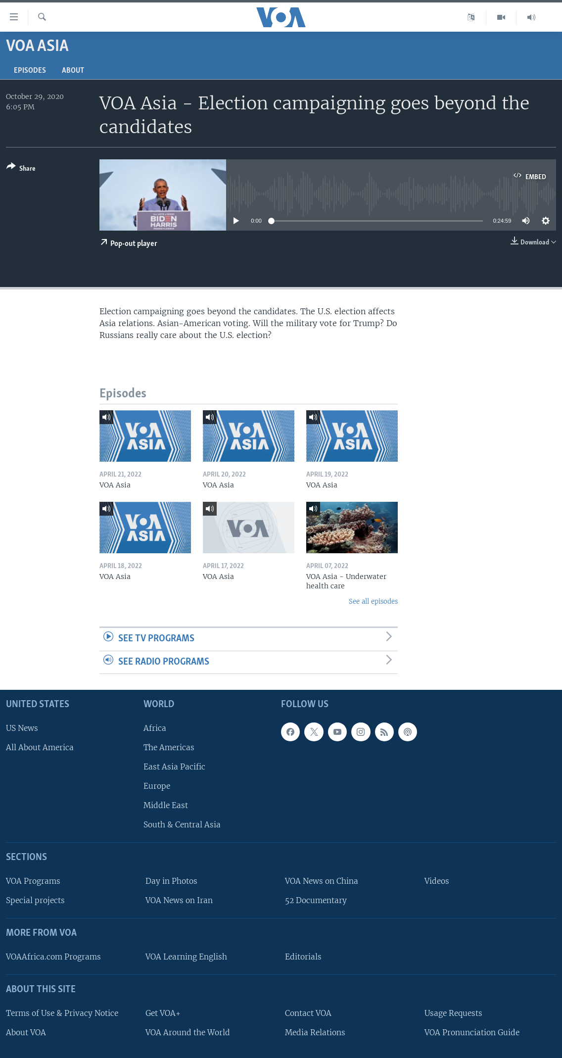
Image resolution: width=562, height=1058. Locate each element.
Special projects (35, 900)
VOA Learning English (186, 957)
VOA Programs (33, 881)
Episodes (30, 71)
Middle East (165, 805)
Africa (154, 728)
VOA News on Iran (179, 900)
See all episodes (373, 601)
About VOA (26, 1032)
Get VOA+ (163, 1013)
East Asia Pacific (174, 766)
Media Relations (315, 1032)
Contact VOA (308, 1013)
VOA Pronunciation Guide (471, 1032)
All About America (40, 747)
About (73, 71)
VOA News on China (321, 881)
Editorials (303, 957)
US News (22, 728)
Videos (436, 881)
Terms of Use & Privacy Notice (62, 1013)
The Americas (168, 747)
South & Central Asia (182, 825)
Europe (156, 786)
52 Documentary (316, 900)
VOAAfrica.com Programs (53, 957)
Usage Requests (453, 1013)
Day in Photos (171, 881)
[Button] (21, 169)
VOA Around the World (187, 1032)
